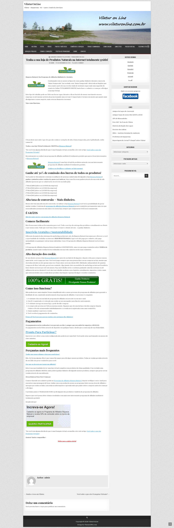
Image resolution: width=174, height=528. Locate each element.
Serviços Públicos (30, 51)
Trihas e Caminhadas (93, 46)
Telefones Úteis (143, 46)
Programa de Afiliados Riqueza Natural (68, 381)
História (34, 46)
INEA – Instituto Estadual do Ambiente (126, 133)
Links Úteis (118, 46)
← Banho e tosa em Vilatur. (34, 494)
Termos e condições (46, 51)
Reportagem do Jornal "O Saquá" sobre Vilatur (129, 140)
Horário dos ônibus (119, 129)
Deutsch (130, 62)
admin (52, 63)
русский (130, 76)
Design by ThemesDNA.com (87, 525)
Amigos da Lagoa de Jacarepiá (123, 111)
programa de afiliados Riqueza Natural (60, 206)
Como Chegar (107, 46)
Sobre (75, 51)
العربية (130, 80)
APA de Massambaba (120, 118)
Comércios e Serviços (77, 46)
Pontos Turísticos (61, 46)
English (130, 65)
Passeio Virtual (130, 46)
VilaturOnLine (32, 4)
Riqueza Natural (65, 146)
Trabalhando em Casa (77, 57)
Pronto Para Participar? (41, 332)
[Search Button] (148, 46)
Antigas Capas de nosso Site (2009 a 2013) (127, 115)
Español (130, 69)
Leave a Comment (79, 63)
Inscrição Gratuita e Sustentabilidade (49, 232)
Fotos (42, 46)
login (42, 506)
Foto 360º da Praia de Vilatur (123, 122)
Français (130, 73)
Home (26, 46)
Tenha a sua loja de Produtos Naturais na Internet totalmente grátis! (67, 59)
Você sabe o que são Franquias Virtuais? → (93, 494)
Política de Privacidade (63, 51)
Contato (83, 51)
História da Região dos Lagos (123, 126)
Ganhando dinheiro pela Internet (60, 57)
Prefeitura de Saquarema (121, 137)
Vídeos (49, 46)
